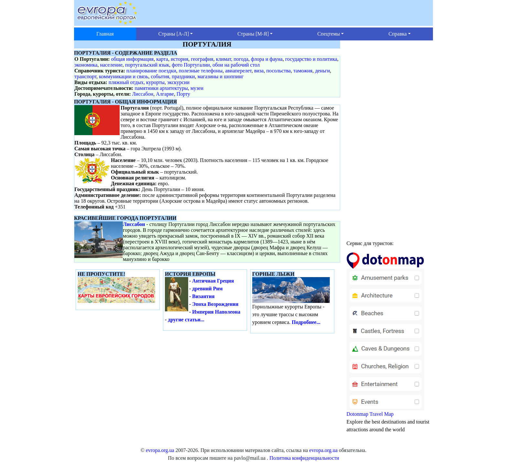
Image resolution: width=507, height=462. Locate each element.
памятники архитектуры (161, 88)
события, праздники (173, 76)
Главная (105, 34)
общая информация (132, 59)
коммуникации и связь (123, 76)
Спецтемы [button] (328, 34)
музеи (196, 88)
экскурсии (178, 82)
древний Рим (207, 288)
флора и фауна (267, 59)
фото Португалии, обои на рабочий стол (216, 65)
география (202, 59)
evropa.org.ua (160, 450)
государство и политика (311, 59)
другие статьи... (186, 319)
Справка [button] (397, 34)
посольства (278, 70)
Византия (203, 296)
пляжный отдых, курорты (137, 82)
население (111, 65)
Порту (183, 94)
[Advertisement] (390, 137)
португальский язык (147, 65)
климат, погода (232, 59)
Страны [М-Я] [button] (253, 34)
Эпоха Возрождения (215, 304)
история (179, 59)
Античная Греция (213, 281)
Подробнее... (306, 322)
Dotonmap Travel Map (385, 337)
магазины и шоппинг (221, 76)
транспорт (85, 76)
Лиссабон (143, 94)
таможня (302, 70)
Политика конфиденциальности (304, 458)
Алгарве (165, 94)
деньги (322, 70)
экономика (85, 65)
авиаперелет (238, 70)
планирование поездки (151, 70)
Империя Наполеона (216, 312)
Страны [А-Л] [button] (173, 34)
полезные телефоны (200, 70)
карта (162, 59)
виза (259, 70)
